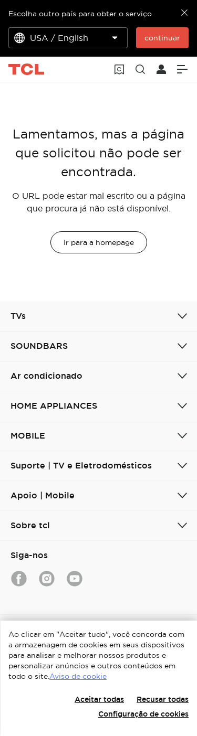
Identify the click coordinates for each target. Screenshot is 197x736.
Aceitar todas (99, 699)
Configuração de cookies (143, 714)
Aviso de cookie (78, 676)
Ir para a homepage (99, 242)
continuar (162, 37)
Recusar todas (163, 699)
